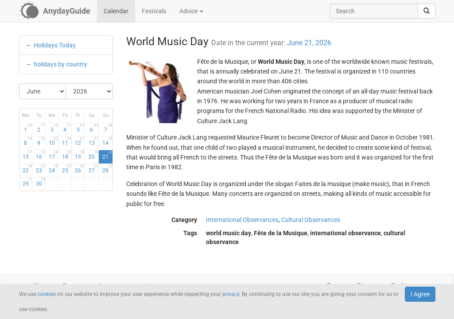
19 (79, 155)
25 (66, 169)
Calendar (116, 11)
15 (27, 155)
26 (79, 169)
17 (53, 155)
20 (93, 155)
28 (107, 169)
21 (107, 155)
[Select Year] (89, 91)
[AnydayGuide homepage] (54, 11)
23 (40, 169)
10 (53, 141)
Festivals (154, 11)
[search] (426, 11)
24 (53, 169)
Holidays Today (55, 45)
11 (66, 141)
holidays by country (60, 64)
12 (79, 141)
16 (40, 155)
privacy (230, 294)
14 (107, 141)
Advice (191, 11)
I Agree (420, 294)
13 (93, 141)
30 (40, 182)
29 (27, 182)
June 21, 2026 (309, 43)
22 (27, 169)
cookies (47, 294)
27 (93, 169)
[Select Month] (42, 91)
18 (66, 155)
